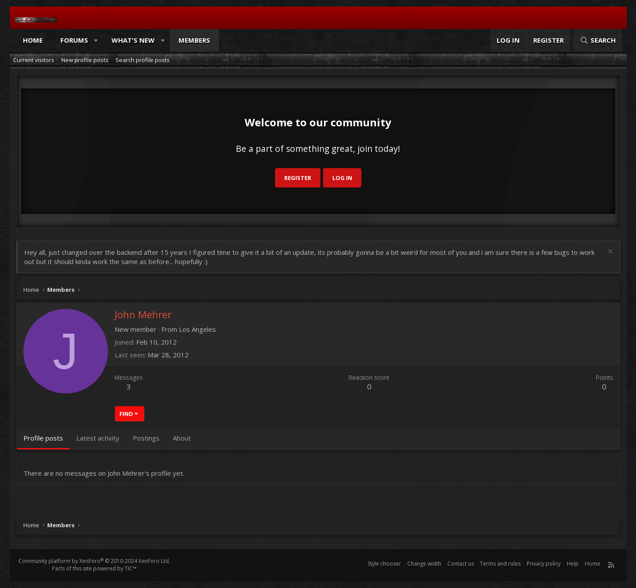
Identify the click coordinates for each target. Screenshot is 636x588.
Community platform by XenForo (94, 561)
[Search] (597, 40)
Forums (74, 40)
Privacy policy (544, 563)
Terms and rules (500, 563)
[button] (96, 40)
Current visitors (33, 60)
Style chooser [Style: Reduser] (384, 563)
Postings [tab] (146, 438)
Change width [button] (424, 563)
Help (573, 563)
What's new (133, 40)
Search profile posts (142, 60)
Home (33, 40)
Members (194, 40)
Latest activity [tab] (97, 438)
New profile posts (84, 60)
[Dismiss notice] (609, 252)
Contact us (460, 563)
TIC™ (131, 568)
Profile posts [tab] (43, 438)
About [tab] (182, 438)
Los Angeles (197, 329)
